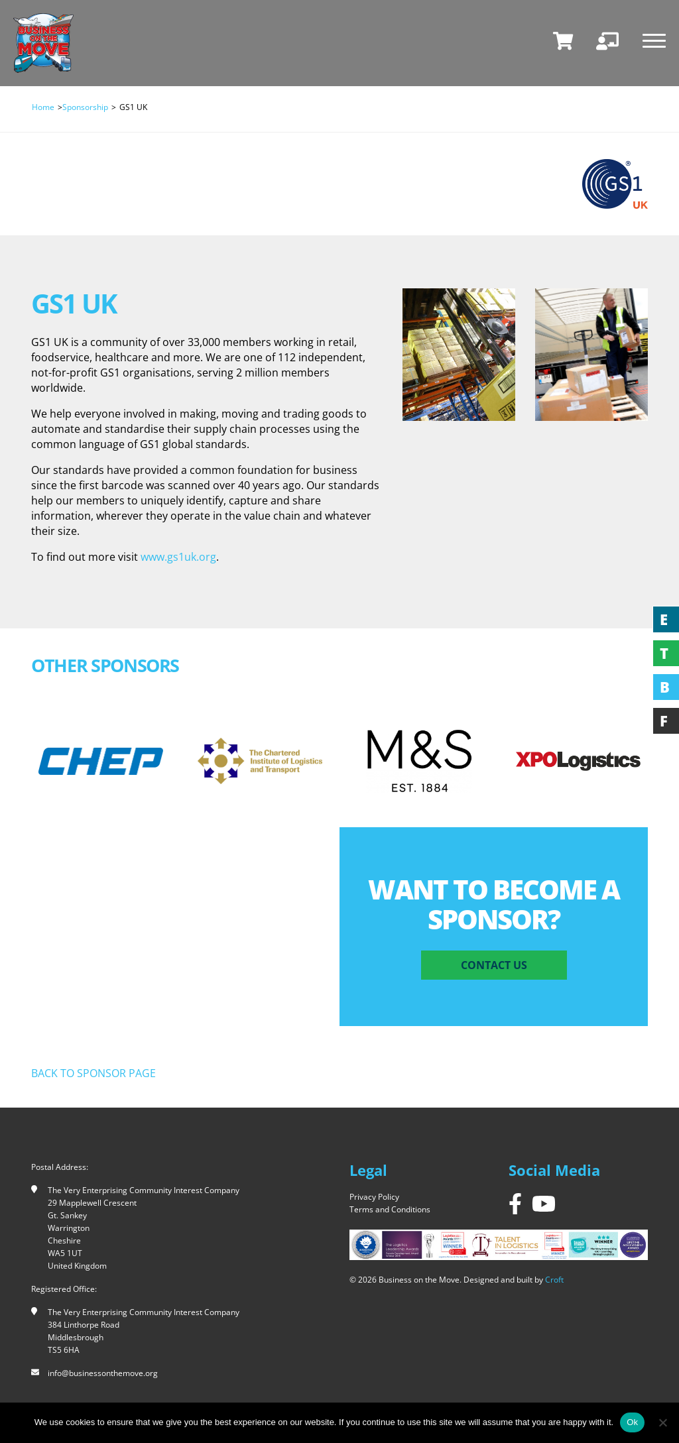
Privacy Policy (374, 1196)
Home (43, 107)
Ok (632, 1422)
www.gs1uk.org (178, 556)
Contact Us (494, 965)
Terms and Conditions (389, 1209)
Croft (554, 1279)
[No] (662, 1422)
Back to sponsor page (93, 1073)
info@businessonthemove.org (103, 1373)
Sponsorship (85, 107)
